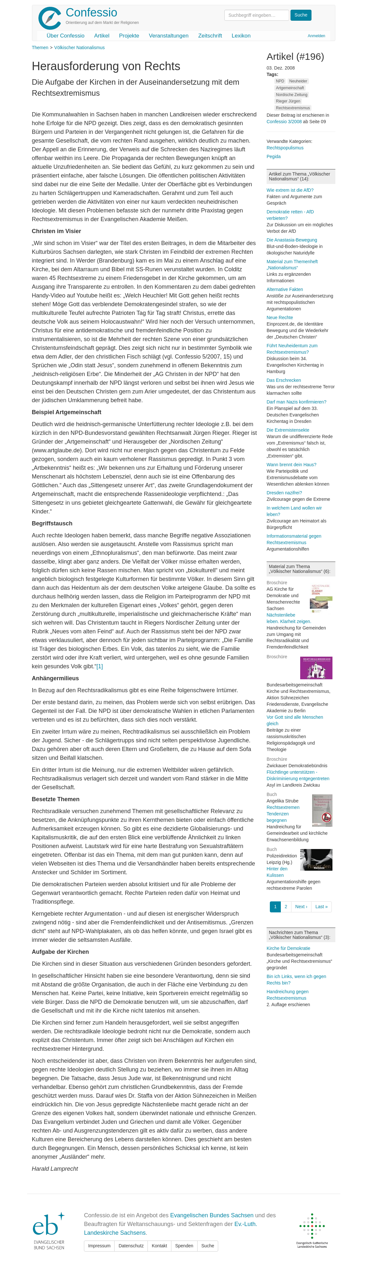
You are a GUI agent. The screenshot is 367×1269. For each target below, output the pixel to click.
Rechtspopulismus (285, 147)
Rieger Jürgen (288, 101)
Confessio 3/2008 (285, 121)
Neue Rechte (280, 317)
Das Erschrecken (284, 380)
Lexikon (241, 36)
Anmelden (316, 36)
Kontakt (159, 1245)
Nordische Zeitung (291, 94)
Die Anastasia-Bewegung (292, 239)
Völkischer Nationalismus (79, 47)
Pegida (274, 156)
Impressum (99, 1245)
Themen (40, 47)
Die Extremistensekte (288, 430)
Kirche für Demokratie (288, 948)
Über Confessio (66, 36)
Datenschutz (131, 1245)
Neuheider (298, 81)
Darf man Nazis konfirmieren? (296, 401)
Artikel (101, 36)
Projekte (129, 36)
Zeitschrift (210, 36)
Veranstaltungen (169, 36)
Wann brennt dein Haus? (291, 464)
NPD (280, 81)
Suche (207, 1245)
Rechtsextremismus (293, 108)
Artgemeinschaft (290, 88)
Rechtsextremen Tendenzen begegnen (283, 814)
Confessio (91, 12)
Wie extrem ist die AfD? (290, 190)
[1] (100, 666)
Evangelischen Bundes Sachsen (211, 1215)
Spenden (184, 1245)
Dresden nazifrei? (284, 492)
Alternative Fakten (285, 289)
